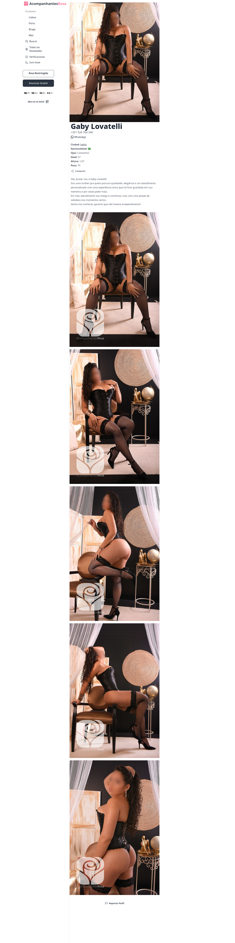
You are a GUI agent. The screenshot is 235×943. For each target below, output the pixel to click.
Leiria (83, 144)
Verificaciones (35, 56)
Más (31, 35)
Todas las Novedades (33, 49)
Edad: (74, 157)
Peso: (74, 165)
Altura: (75, 161)
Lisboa (32, 17)
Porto (32, 23)
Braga (32, 29)
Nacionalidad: (79, 148)
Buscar (31, 41)
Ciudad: (75, 144)
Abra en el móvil (38, 102)
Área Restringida (38, 73)
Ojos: (74, 153)
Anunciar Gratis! (38, 83)
